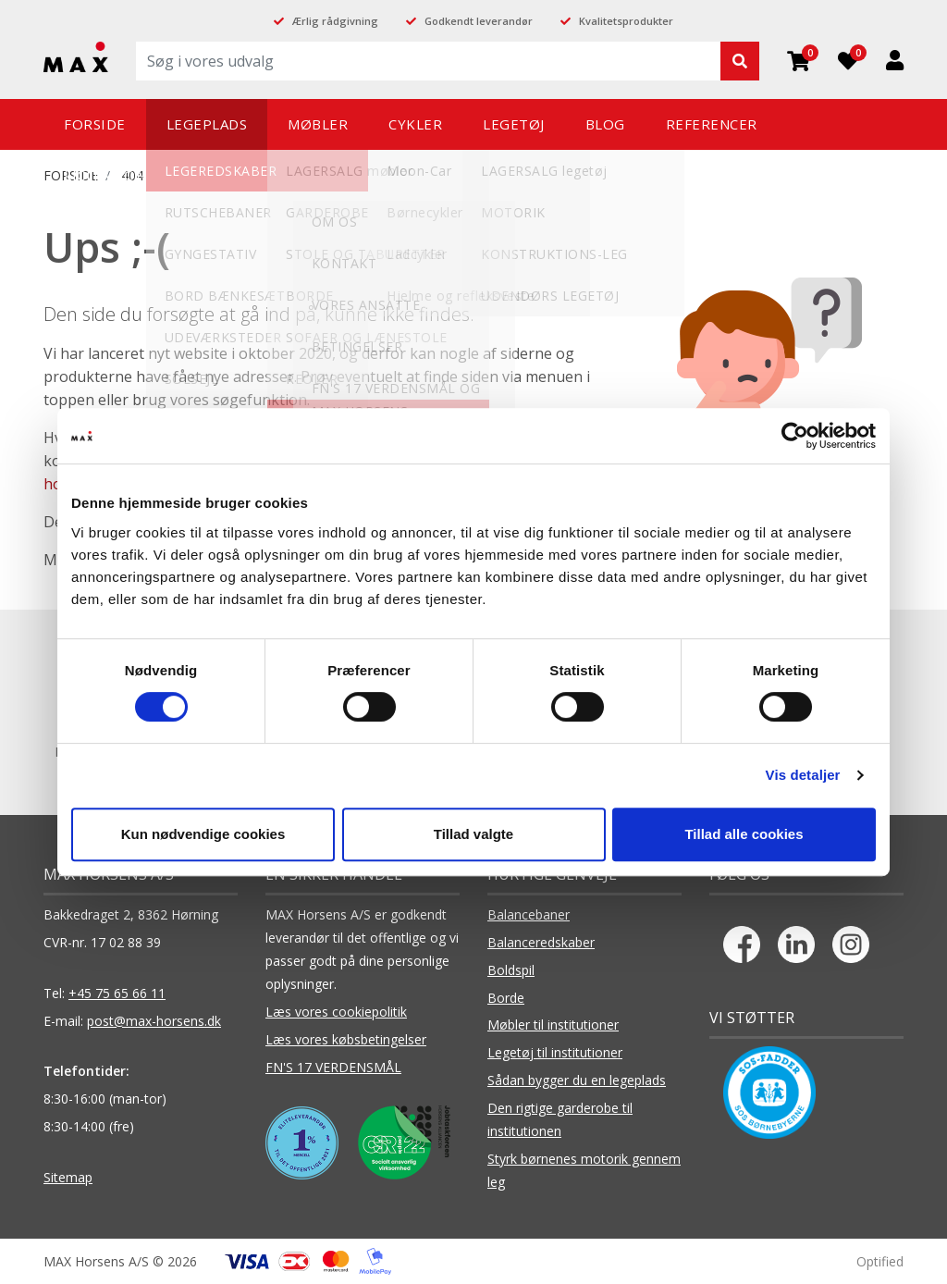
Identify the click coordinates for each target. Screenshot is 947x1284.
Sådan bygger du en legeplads (576, 1080)
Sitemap (67, 1177)
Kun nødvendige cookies (203, 834)
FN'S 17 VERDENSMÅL (333, 1067)
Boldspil (511, 970)
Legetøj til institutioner (554, 1052)
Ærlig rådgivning (335, 21)
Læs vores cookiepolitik (336, 1011)
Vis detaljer (803, 775)
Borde (505, 997)
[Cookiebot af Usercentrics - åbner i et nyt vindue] (795, 436)
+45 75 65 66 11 (117, 993)
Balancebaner (528, 914)
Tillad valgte (473, 834)
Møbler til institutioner (553, 1024)
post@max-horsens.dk (154, 1021)
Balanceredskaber (541, 942)
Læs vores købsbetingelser (345, 1039)
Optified (880, 1261)
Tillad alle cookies (743, 834)
